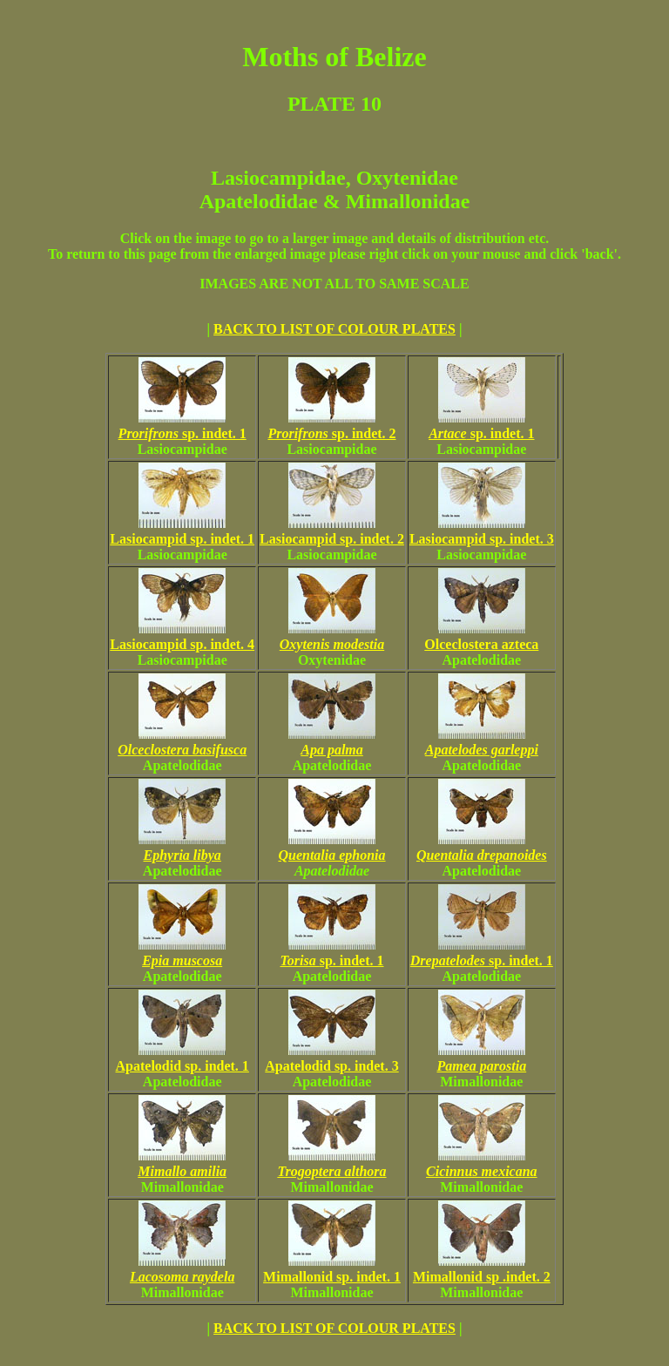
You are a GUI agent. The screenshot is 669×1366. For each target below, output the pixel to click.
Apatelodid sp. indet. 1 (182, 1058)
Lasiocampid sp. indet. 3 (481, 531)
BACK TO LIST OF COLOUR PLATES (334, 328)
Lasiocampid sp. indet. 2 (332, 531)
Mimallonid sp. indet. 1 (332, 1269)
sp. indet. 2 (331, 425)
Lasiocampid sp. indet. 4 (182, 636)
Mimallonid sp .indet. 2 (482, 1269)
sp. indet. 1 (182, 425)
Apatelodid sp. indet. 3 (331, 1058)
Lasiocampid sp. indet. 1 (182, 531)
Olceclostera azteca (481, 636)
